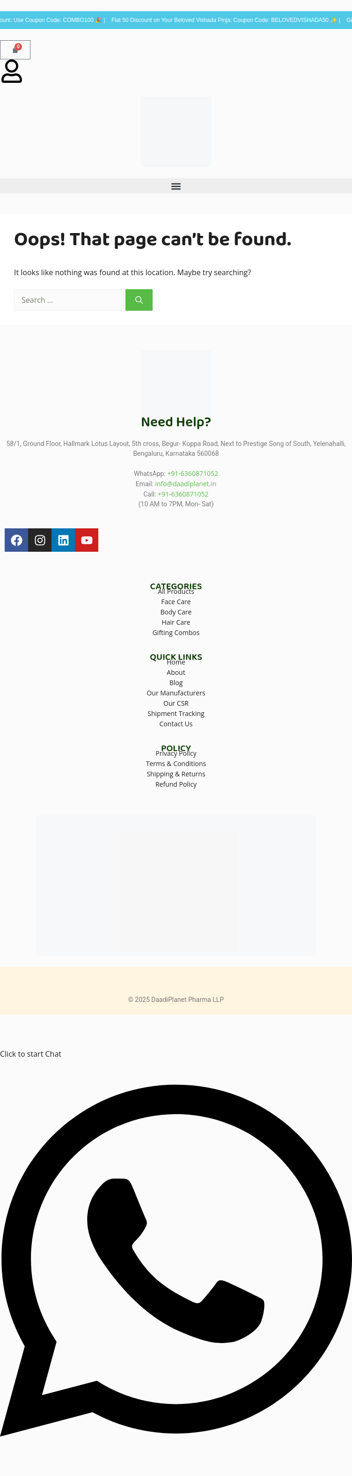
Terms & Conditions (176, 763)
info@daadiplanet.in (185, 483)
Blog (176, 682)
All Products (176, 591)
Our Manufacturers (176, 692)
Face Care (176, 601)
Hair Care (175, 622)
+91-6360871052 (192, 473)
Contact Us (176, 723)
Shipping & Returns (176, 773)
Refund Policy (176, 784)
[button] (176, 186)
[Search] (139, 300)
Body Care (176, 611)
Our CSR (176, 703)
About (176, 672)
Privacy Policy (175, 753)
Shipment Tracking (175, 713)
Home (176, 662)
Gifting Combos (176, 632)
